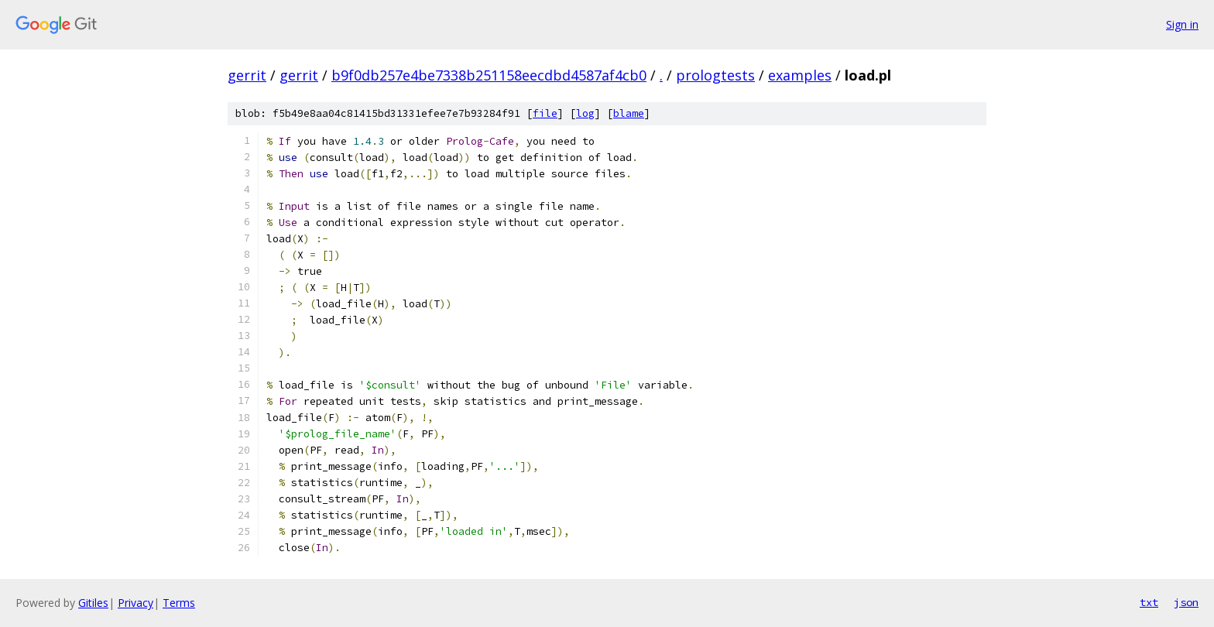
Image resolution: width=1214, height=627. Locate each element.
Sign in (1182, 24)
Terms (179, 602)
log (585, 113)
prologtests (715, 75)
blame (628, 113)
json (1186, 602)
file (545, 113)
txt (1149, 602)
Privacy (135, 602)
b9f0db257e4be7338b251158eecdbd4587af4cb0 (488, 75)
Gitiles (93, 602)
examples (800, 75)
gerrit (247, 75)
